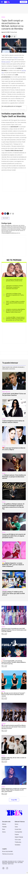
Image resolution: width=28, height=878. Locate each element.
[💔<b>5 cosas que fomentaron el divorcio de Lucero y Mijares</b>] (14, 435)
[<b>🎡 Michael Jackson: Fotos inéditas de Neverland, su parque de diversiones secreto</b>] (14, 462)
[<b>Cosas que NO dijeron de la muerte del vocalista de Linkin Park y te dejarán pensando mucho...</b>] (14, 521)
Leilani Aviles (4, 634)
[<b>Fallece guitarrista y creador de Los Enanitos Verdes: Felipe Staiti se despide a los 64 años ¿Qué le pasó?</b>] (14, 775)
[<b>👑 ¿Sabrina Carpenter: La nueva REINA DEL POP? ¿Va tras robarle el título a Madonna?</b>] (14, 550)
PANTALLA (4, 590)
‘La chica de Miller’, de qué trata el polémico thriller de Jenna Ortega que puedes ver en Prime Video (15, 318)
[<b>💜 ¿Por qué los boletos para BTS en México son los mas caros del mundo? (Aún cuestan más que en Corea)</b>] (14, 712)
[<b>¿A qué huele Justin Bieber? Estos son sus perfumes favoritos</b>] (14, 381)
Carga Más (14, 800)
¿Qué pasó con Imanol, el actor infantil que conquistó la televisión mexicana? (14, 287)
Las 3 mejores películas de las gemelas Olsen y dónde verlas (14, 279)
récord (16, 57)
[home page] (6, 2)
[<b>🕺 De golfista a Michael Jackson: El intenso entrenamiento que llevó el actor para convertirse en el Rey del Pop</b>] (14, 491)
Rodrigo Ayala (13, 32)
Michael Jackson (5, 61)
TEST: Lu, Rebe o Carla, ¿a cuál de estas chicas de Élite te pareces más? (15, 303)
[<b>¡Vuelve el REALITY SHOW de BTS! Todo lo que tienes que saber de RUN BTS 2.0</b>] (14, 579)
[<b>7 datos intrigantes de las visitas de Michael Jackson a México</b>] (14, 408)
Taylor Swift (5, 218)
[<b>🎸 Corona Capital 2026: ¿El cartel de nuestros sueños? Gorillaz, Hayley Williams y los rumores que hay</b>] (14, 647)
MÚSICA (3, 17)
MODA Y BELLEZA (6, 391)
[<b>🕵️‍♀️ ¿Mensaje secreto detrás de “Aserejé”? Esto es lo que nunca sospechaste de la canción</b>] (14, 679)
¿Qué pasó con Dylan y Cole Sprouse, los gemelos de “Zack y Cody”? (15, 295)
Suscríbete (23, 1)
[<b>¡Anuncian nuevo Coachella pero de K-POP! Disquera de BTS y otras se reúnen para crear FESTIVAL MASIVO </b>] (14, 615)
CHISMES (3, 723)
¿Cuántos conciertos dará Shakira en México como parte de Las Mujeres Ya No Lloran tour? (15, 310)
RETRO (3, 419)
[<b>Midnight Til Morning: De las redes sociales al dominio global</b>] (14, 744)
